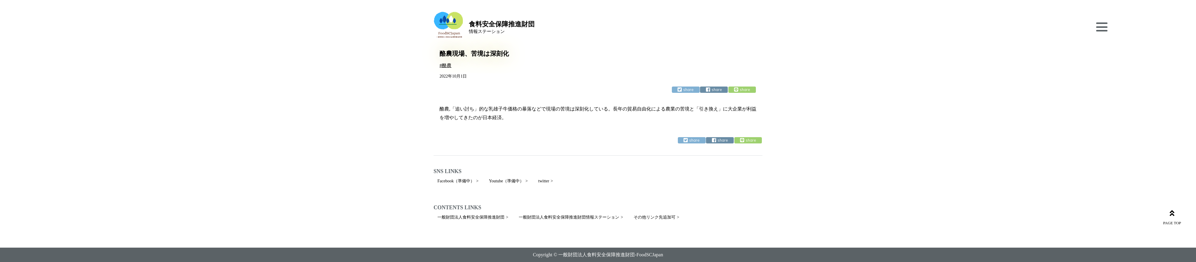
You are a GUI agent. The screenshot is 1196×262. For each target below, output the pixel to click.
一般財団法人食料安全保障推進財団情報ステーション (569, 217)
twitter (543, 181)
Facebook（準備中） (456, 181)
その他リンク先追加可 (654, 217)
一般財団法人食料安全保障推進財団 (470, 217)
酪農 (446, 65)
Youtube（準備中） (506, 181)
